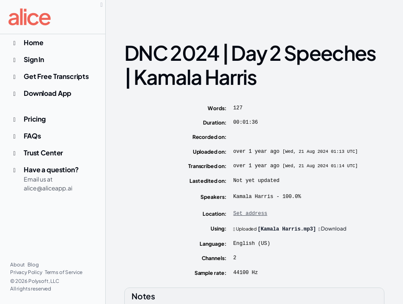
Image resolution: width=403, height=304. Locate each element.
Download (332, 228)
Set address (250, 214)
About (18, 264)
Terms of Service (64, 272)
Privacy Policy (26, 272)
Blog (32, 264)
